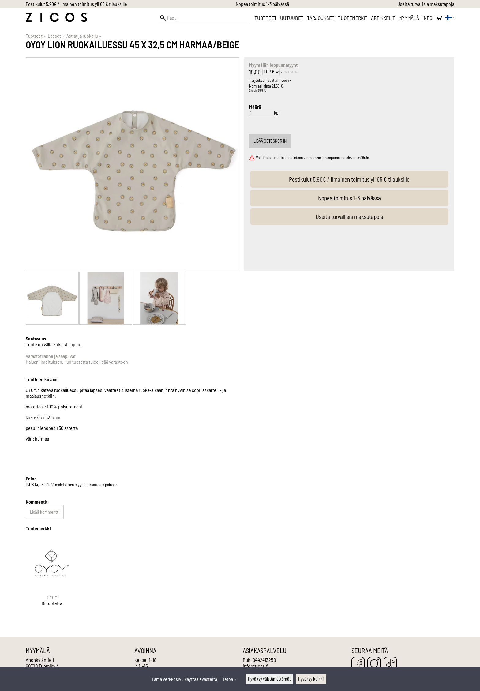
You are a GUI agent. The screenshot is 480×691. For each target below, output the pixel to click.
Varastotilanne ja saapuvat (51, 356)
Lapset (56, 36)
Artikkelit (383, 17)
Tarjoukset (321, 17)
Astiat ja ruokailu (83, 36)
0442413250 (264, 660)
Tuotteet (265, 17)
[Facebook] (358, 664)
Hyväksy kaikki (311, 679)
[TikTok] (390, 664)
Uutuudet (292, 17)
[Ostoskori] (439, 17)
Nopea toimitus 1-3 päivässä (262, 4)
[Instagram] (374, 664)
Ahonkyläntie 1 (40, 660)
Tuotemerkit (353, 17)
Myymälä (409, 17)
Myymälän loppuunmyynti (274, 65)
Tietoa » (228, 679)
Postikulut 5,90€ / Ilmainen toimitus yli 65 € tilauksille (76, 4)
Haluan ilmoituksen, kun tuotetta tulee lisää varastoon (77, 362)
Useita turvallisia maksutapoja (425, 4)
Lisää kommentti (44, 512)
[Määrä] (261, 113)
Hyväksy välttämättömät (269, 679)
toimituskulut (290, 72)
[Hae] (203, 18)
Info (427, 17)
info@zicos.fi (256, 666)
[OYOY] (52, 577)
